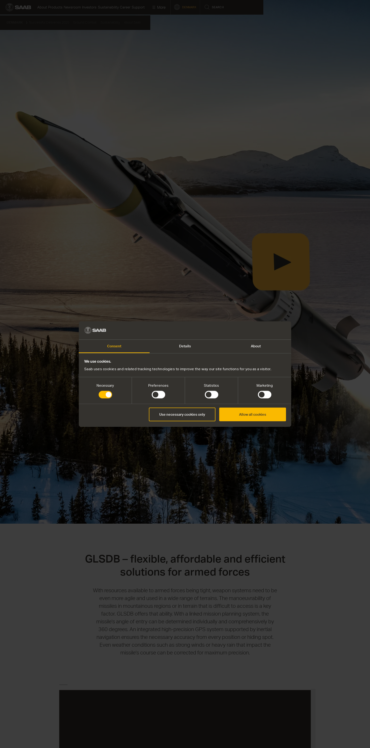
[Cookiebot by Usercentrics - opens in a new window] (265, 330)
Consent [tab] (114, 346)
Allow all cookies (252, 414)
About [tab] (256, 346)
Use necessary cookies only (182, 414)
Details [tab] (185, 346)
